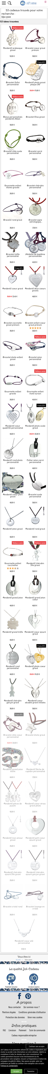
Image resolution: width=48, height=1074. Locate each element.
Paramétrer (30, 1071)
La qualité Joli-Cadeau (24, 969)
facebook (20, 996)
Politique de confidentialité (9, 1065)
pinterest (28, 996)
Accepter (16, 1071)
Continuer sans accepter (37, 1046)
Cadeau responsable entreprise (24, 1035)
